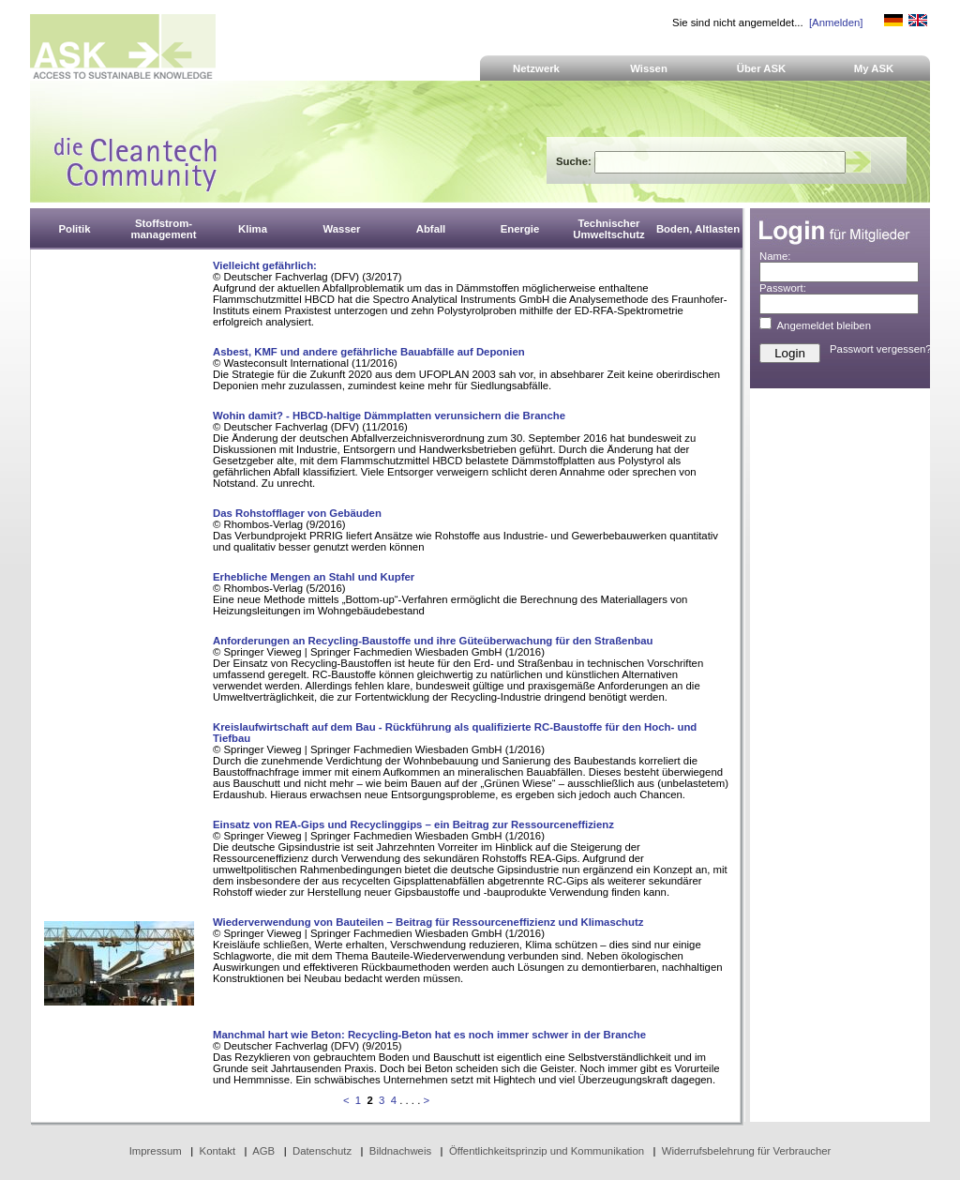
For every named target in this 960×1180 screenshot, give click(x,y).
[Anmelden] (835, 22)
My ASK (874, 68)
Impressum (155, 1151)
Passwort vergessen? (881, 349)
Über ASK (762, 68)
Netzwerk (536, 68)
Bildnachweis (400, 1151)
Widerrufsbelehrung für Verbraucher (747, 1151)
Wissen (649, 68)
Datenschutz (322, 1151)
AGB (263, 1151)
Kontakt (218, 1151)
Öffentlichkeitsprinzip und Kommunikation (546, 1151)
